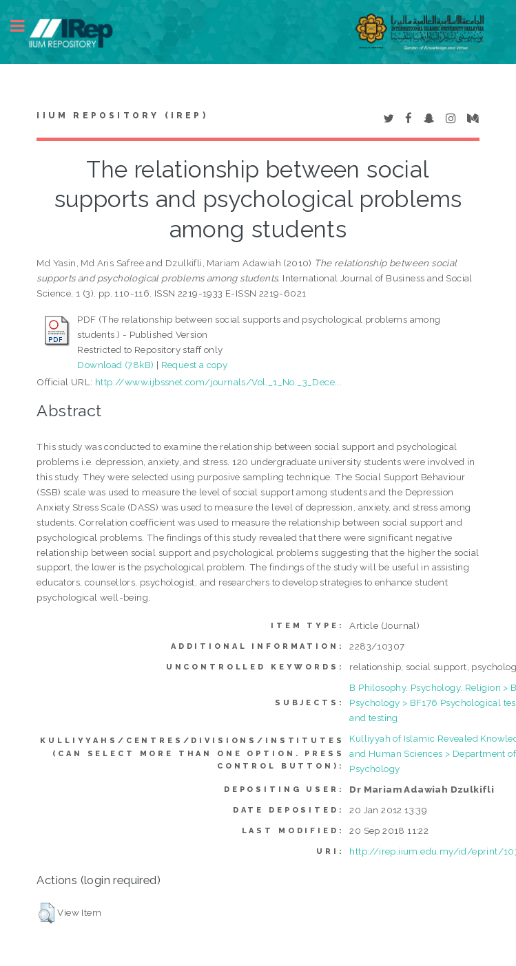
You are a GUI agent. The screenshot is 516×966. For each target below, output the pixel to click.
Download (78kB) (115, 364)
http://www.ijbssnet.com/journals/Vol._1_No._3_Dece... (218, 381)
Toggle (25, 26)
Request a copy (194, 364)
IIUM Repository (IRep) (122, 115)
